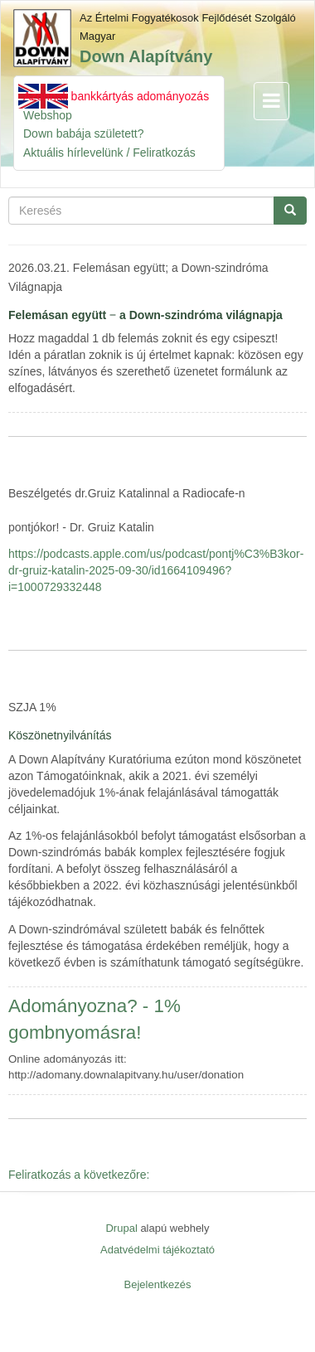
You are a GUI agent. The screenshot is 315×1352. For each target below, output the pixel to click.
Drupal (121, 1228)
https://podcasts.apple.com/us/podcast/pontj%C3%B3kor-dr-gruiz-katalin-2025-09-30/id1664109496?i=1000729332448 (155, 570)
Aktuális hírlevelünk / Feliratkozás (109, 152)
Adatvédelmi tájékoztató (157, 1249)
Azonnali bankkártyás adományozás (116, 96)
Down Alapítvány (146, 56)
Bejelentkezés (157, 1284)
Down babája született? (83, 133)
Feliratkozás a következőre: (78, 1174)
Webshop (47, 115)
